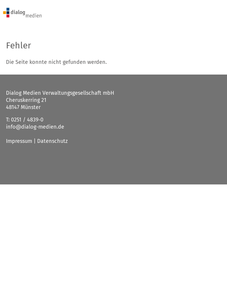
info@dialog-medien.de (35, 127)
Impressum (19, 141)
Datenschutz (52, 141)
